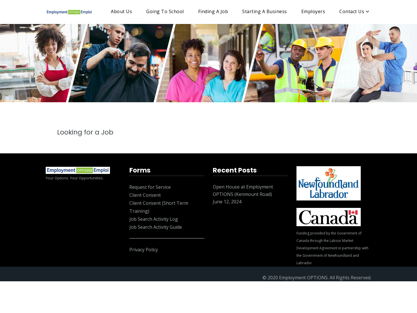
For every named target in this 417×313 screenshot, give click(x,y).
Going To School (165, 11)
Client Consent (145, 195)
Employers (313, 11)
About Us (121, 11)
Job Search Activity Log (153, 219)
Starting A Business (264, 11)
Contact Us (351, 11)
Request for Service (150, 187)
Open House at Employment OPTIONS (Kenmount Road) (243, 190)
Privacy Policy (143, 249)
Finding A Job (213, 11)
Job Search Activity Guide (155, 227)
